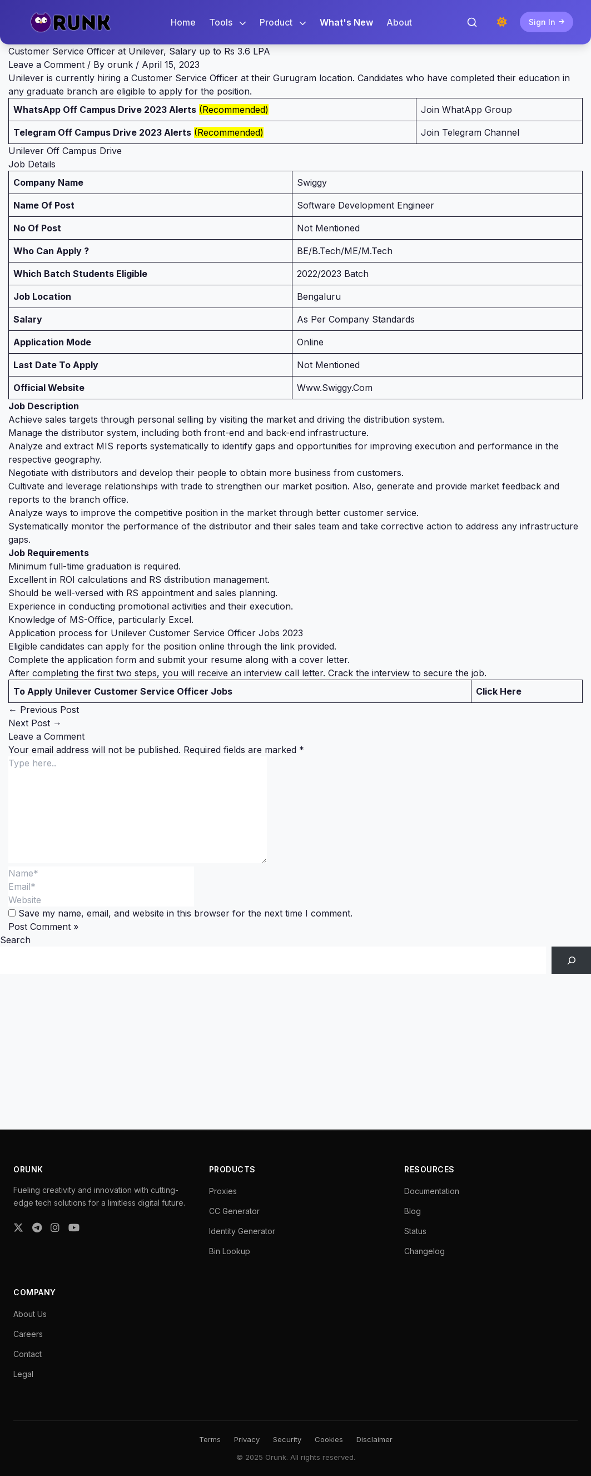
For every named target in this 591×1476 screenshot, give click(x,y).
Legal (23, 1374)
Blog (412, 1211)
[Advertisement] (295, 1052)
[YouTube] (74, 1227)
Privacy (247, 1439)
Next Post (35, 723)
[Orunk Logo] (70, 22)
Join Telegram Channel (470, 132)
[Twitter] (18, 1227)
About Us (30, 1314)
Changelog (424, 1251)
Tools (227, 22)
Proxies (223, 1191)
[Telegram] (37, 1227)
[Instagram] (55, 1227)
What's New (346, 22)
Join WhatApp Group (466, 109)
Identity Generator (242, 1231)
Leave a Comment (46, 64)
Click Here (499, 691)
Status (415, 1231)
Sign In (546, 22)
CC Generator (234, 1211)
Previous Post (43, 709)
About (399, 22)
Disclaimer (374, 1439)
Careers (28, 1334)
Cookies (329, 1439)
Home (183, 22)
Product (283, 22)
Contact (27, 1354)
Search (15, 939)
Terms (210, 1439)
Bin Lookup (229, 1251)
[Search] (571, 960)
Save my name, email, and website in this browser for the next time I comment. (185, 913)
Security (287, 1439)
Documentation (431, 1191)
